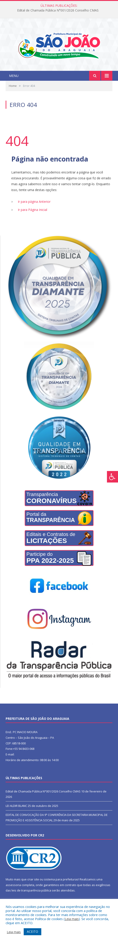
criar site (33, 879)
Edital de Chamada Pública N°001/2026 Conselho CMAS (58, 10)
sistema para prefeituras (61, 879)
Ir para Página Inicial (32, 210)
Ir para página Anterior (34, 201)
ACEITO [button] (32, 931)
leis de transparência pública (31, 890)
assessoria (13, 885)
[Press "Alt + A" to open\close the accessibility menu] (112, 477)
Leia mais (72, 919)
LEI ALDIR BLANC (16, 806)
